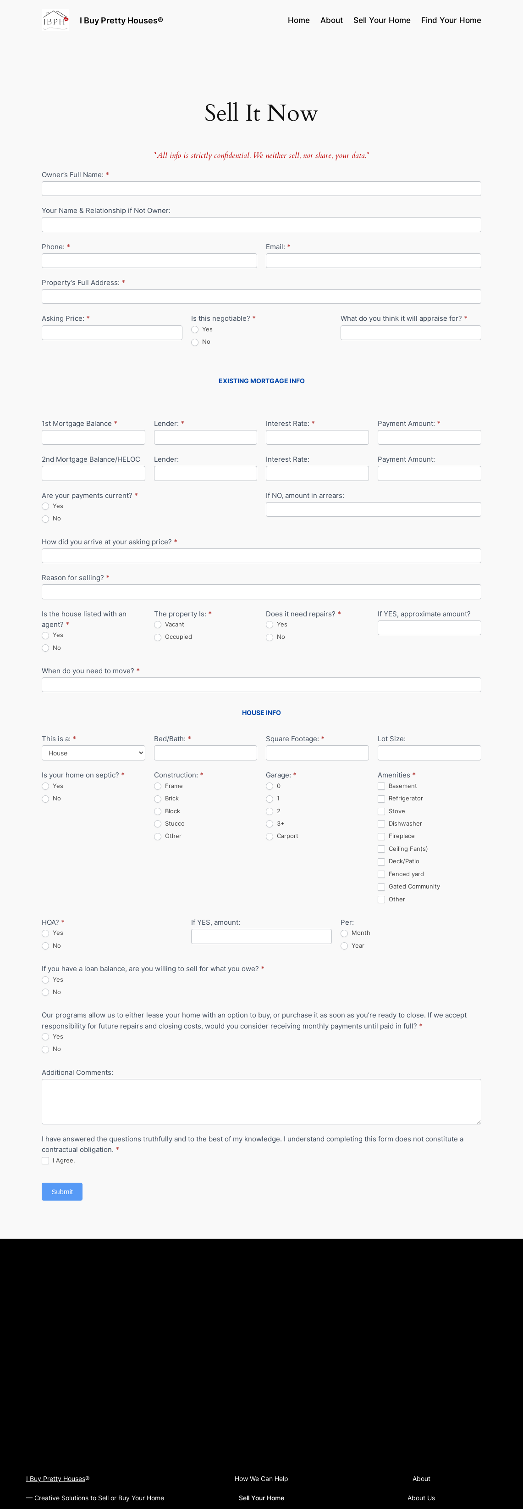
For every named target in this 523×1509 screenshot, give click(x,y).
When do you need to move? (91, 670)
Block (167, 811)
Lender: (169, 423)
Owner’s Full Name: (75, 174)
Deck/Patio (398, 861)
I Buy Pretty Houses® (121, 20)
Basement (397, 786)
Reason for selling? (76, 577)
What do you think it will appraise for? (404, 318)
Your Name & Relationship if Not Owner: (106, 210)
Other (168, 836)
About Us (421, 1498)
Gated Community (409, 886)
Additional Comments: (77, 1072)
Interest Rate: (290, 423)
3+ (275, 823)
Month (355, 933)
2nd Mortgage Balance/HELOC (91, 459)
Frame (168, 786)
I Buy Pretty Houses (55, 1478)
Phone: (56, 246)
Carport (282, 836)
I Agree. (58, 1160)
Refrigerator (400, 798)
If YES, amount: (215, 922)
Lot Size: (392, 738)
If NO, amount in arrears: (305, 495)
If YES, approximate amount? (424, 613)
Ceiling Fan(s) (403, 849)
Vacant (169, 624)
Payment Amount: (409, 423)
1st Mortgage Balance (79, 423)
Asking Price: (66, 318)
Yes (202, 329)
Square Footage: (295, 738)
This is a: (59, 738)
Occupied (173, 637)
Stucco (169, 823)
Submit (62, 1192)
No (200, 342)
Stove (391, 811)
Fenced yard (401, 874)
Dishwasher (400, 823)
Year (352, 946)
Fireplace (396, 836)
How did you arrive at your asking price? (109, 541)
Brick (166, 798)
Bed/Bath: (172, 738)
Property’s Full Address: (83, 282)
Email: (278, 246)
